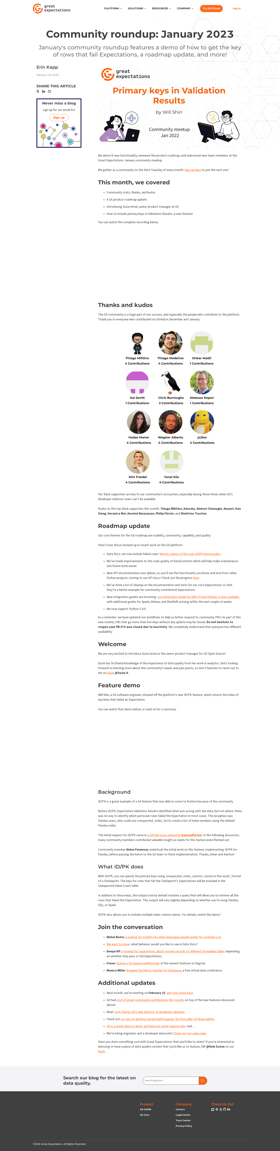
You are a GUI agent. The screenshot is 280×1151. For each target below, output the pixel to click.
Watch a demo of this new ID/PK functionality (190, 554)
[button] (113, 8)
